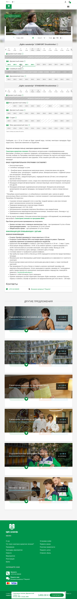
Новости (9, 553)
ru (7, 2)
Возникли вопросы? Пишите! (40, 289)
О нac (8, 541)
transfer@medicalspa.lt (24, 272)
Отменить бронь (45, 553)
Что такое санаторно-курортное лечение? (20, 544)
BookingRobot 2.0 (66, 593)
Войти (8, 562)
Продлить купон (45, 550)
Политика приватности (47, 547)
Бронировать (59, 331)
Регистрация (10, 559)
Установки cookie (45, 541)
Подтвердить (56, 595)
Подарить (45, 331)
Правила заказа (45, 544)
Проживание (10, 547)
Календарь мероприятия (14, 550)
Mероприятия (10, 556)
